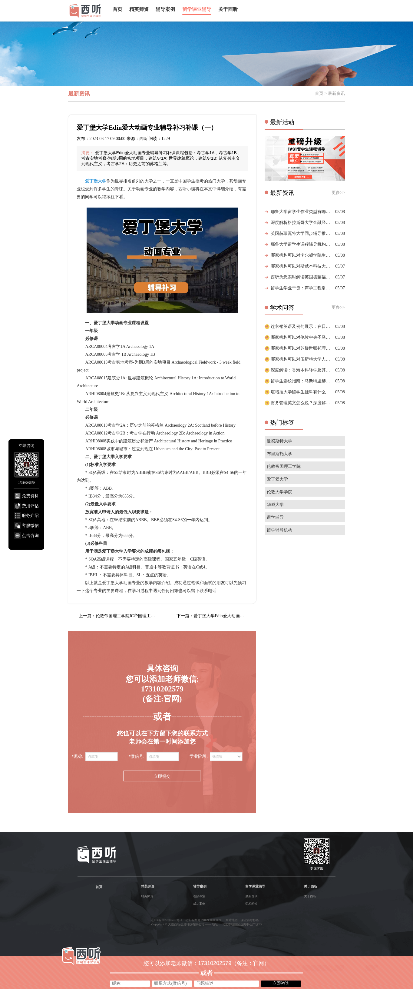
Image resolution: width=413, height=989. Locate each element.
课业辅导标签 (250, 920)
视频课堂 (199, 896)
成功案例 (199, 903)
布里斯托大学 (279, 453)
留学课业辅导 (196, 9)
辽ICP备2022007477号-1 (166, 920)
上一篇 (118, 616)
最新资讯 (251, 896)
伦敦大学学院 (279, 492)
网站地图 (232, 920)
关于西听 (228, 9)
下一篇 (216, 616)
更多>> (338, 192)
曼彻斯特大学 (279, 441)
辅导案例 (165, 9)
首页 (117, 9)
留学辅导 (275, 517)
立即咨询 (281, 983)
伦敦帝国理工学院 (284, 466)
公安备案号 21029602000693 (203, 920)
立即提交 (162, 776)
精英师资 (139, 9)
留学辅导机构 (279, 530)
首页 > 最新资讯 (330, 93)
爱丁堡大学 (277, 479)
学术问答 (251, 903)
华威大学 (275, 504)
